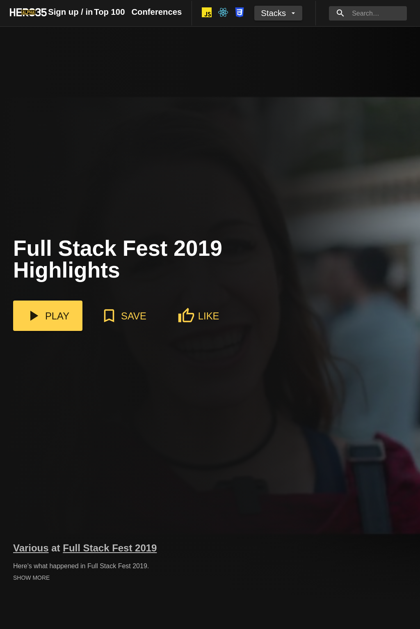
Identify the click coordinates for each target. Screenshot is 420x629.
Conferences (156, 11)
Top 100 (109, 11)
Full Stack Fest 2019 (110, 547)
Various (31, 547)
